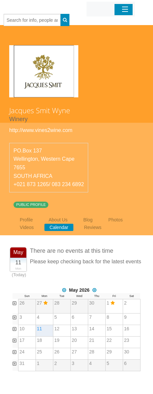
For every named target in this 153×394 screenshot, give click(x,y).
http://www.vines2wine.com (40, 130)
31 (22, 363)
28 (57, 303)
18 (39, 340)
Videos (27, 227)
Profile (26, 219)
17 (22, 340)
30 (91, 303)
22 (109, 340)
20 (74, 340)
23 (126, 340)
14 (91, 328)
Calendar (59, 227)
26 (22, 303)
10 (22, 328)
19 (57, 340)
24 (22, 351)
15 (109, 328)
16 (126, 328)
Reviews (92, 227)
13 (74, 328)
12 (57, 328)
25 (39, 351)
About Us (58, 219)
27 (39, 303)
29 (74, 303)
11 (39, 328)
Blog (87, 219)
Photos (115, 219)
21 (91, 340)
